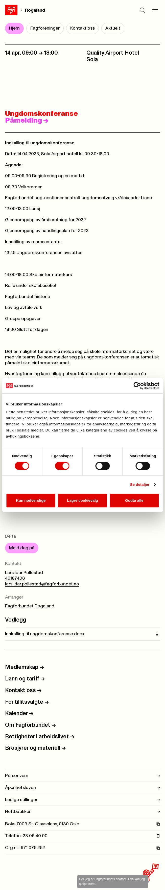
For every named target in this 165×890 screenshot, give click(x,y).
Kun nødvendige (31, 500)
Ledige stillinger (82, 800)
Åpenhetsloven (82, 787)
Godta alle (134, 500)
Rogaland (35, 10)
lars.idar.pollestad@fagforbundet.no (42, 584)
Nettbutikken (82, 811)
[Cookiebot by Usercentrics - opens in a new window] (137, 386)
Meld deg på (21, 548)
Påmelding (27, 120)
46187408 (15, 578)
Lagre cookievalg (82, 500)
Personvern (82, 776)
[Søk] (142, 10)
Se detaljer (140, 484)
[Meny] (155, 10)
